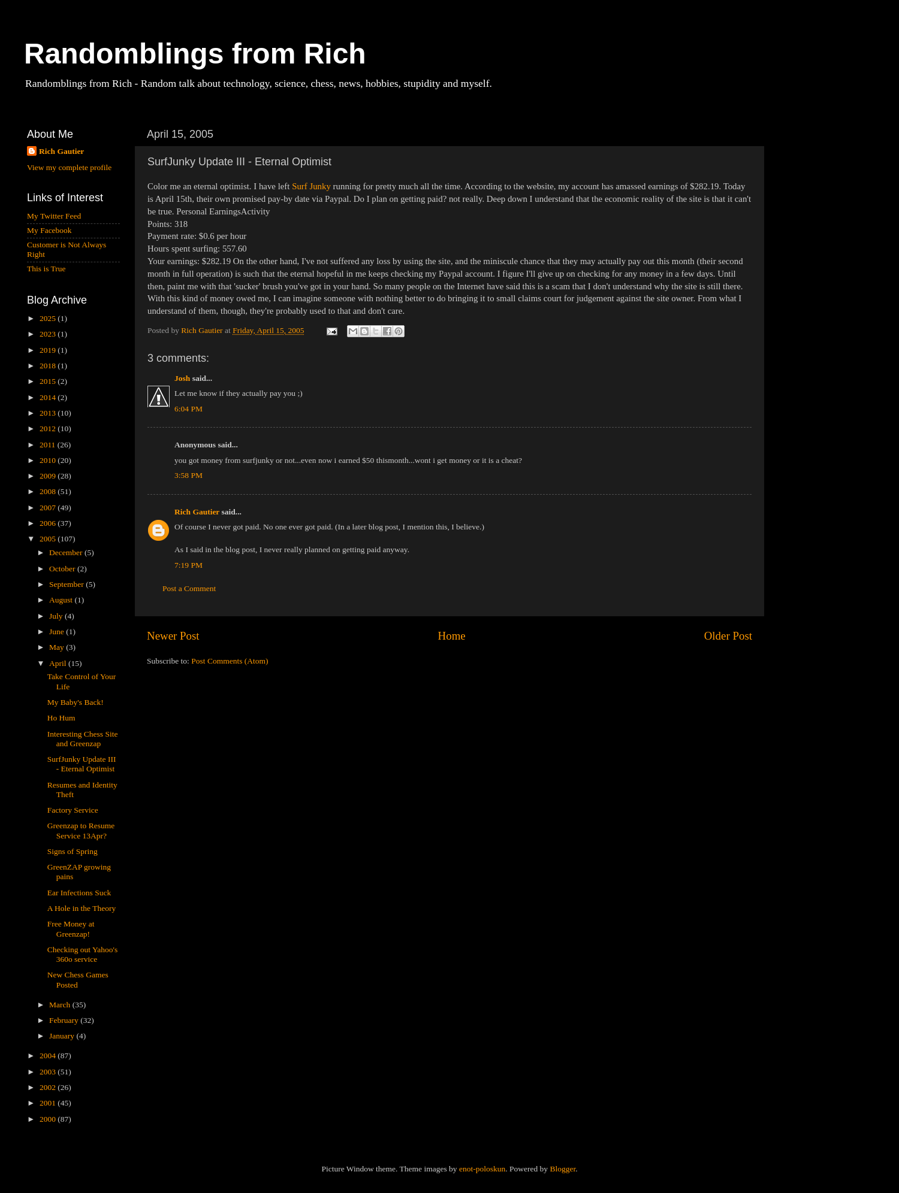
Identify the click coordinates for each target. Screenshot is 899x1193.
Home (452, 635)
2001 (49, 1102)
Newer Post (173, 635)
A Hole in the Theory (81, 908)
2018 (49, 365)
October (63, 568)
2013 (49, 412)
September (67, 584)
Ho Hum (61, 717)
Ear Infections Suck (79, 892)
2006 (49, 523)
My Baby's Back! (75, 702)
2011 (49, 444)
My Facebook (49, 230)
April (58, 663)
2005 (49, 538)
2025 (49, 318)
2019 (49, 350)
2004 (49, 1055)
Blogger (562, 1168)
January (62, 1035)
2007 (49, 507)
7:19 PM (188, 565)
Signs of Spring (72, 851)
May (57, 647)
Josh (182, 378)
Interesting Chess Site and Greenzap (82, 738)
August (61, 599)
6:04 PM (188, 408)
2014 (49, 397)
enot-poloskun (482, 1168)
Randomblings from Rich (195, 53)
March (61, 1004)
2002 (49, 1087)
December (67, 552)
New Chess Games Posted (77, 979)
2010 (49, 460)
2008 (49, 491)
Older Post (728, 635)
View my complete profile (69, 167)
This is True (46, 268)
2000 (49, 1119)
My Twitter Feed (54, 215)
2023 (49, 333)
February (64, 1020)
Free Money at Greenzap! (71, 928)
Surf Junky (311, 186)
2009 (49, 475)
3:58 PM (188, 475)
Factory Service (72, 810)
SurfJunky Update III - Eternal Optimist (81, 764)
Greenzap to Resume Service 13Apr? (80, 830)
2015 (49, 381)
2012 (49, 428)
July (57, 615)
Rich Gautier (196, 511)
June (57, 631)
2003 (49, 1071)
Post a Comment (189, 588)
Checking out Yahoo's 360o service (82, 954)
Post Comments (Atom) (229, 660)
